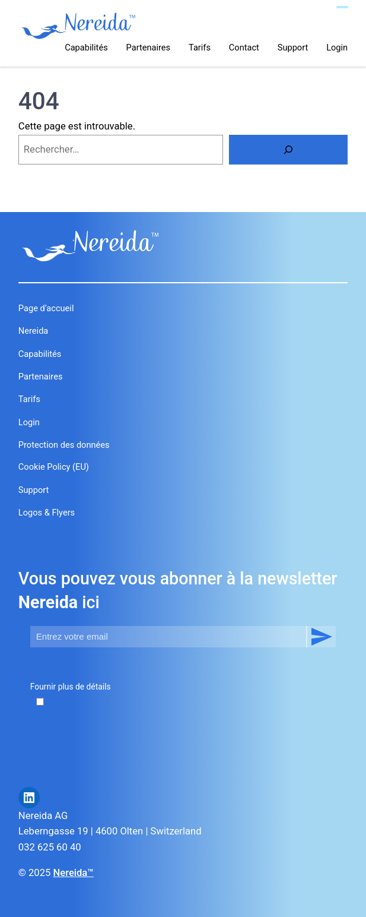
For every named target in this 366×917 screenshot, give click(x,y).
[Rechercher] (288, 150)
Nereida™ (73, 872)
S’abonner (321, 636)
